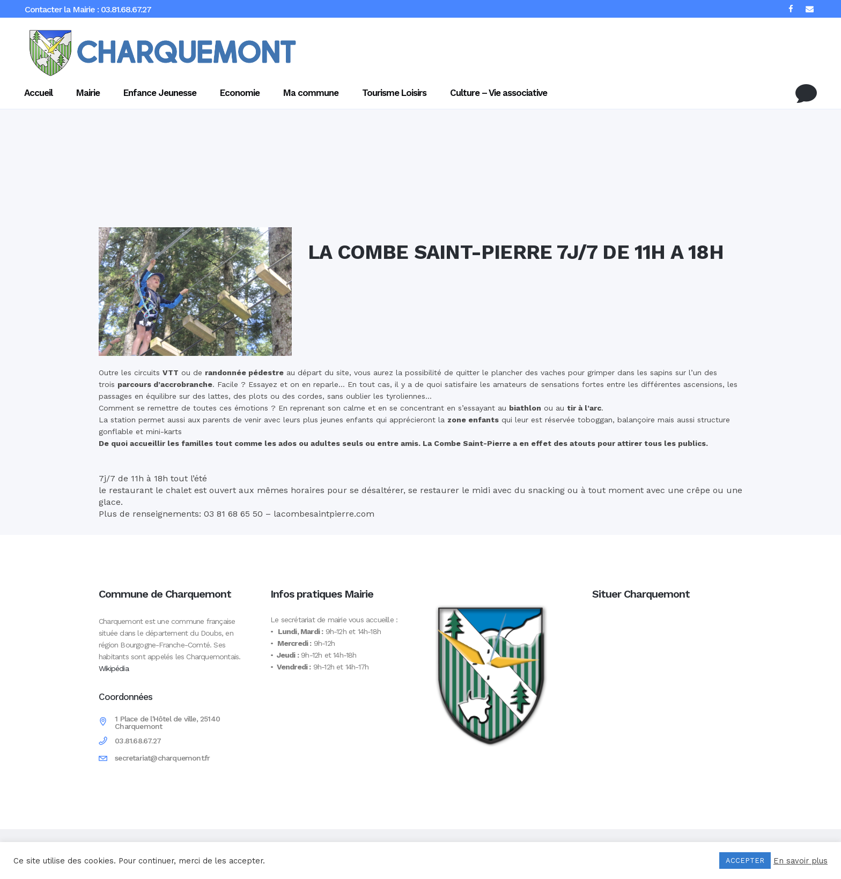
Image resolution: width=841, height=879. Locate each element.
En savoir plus (800, 861)
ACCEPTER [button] (745, 860)
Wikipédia (114, 668)
